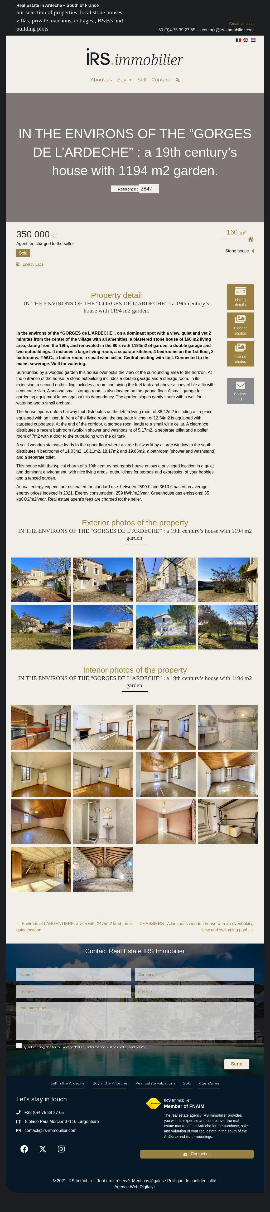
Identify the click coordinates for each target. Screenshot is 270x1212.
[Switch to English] (245, 40)
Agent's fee (209, 1086)
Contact (161, 80)
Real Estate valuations (155, 1086)
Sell (142, 80)
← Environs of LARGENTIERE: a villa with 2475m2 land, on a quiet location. (74, 926)
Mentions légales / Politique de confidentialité (174, 1184)
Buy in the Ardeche (109, 1086)
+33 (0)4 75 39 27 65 (175, 30)
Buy (125, 80)
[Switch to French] (238, 40)
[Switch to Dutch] (253, 40)
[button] (241, 24)
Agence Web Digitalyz (135, 1190)
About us (101, 80)
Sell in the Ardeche (67, 1086)
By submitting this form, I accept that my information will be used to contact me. (85, 1050)
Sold (187, 1086)
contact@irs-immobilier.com (228, 30)
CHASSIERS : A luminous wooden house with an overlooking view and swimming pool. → (196, 926)
